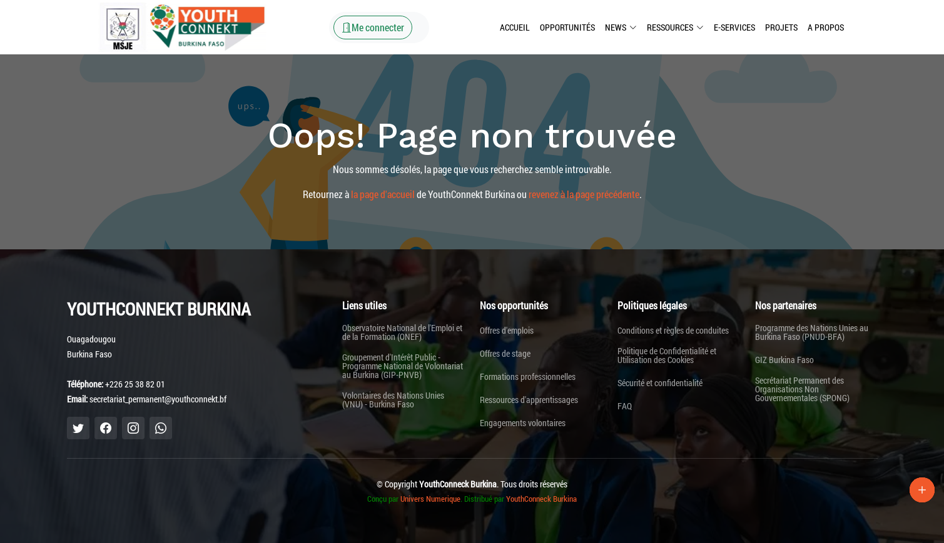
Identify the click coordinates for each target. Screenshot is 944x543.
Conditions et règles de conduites (673, 330)
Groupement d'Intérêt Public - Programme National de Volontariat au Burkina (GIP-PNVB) (402, 366)
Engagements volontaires (523, 423)
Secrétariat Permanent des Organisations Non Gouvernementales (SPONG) (802, 389)
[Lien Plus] (922, 489)
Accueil (515, 27)
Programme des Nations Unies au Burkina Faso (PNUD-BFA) (811, 332)
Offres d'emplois (507, 330)
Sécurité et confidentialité (660, 383)
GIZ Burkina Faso (784, 360)
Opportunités (567, 27)
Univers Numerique (430, 498)
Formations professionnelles (528, 376)
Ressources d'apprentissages (529, 400)
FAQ (624, 406)
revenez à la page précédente (584, 194)
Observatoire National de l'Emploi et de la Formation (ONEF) (402, 332)
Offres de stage (505, 353)
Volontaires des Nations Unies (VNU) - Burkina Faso (393, 400)
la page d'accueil (383, 194)
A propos (826, 27)
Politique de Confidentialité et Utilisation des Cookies (666, 355)
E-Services (734, 27)
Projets (781, 27)
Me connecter (373, 27)
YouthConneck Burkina (541, 498)
